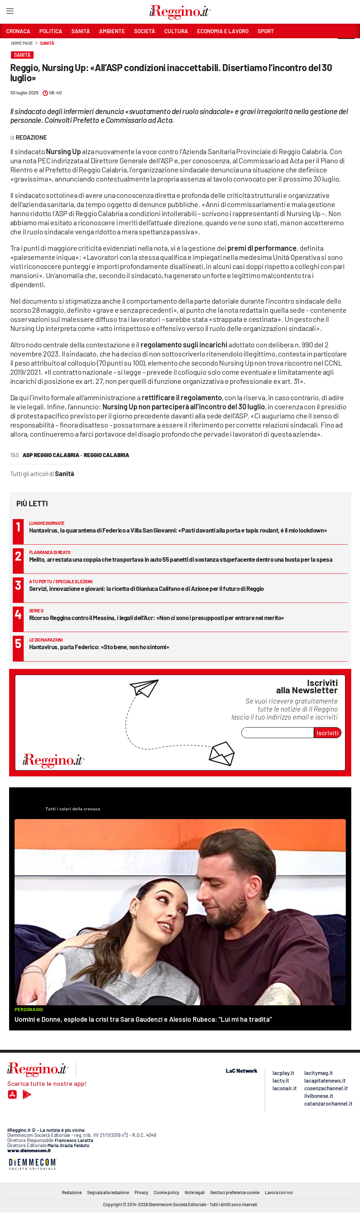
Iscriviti (328, 733)
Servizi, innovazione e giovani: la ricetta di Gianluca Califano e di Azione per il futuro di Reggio (146, 588)
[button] (346, 47)
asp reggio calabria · (52, 455)
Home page (22, 43)
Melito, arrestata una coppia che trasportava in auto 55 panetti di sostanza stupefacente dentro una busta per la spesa (181, 559)
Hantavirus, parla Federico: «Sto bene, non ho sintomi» (99, 646)
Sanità (47, 43)
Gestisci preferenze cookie (234, 1192)
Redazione (72, 1192)
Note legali (195, 1192)
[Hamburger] (9, 12)
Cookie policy (166, 1192)
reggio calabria (106, 455)
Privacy (141, 1192)
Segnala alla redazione (108, 1192)
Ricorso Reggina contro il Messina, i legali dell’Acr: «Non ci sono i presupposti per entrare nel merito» (157, 617)
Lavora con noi (279, 1192)
